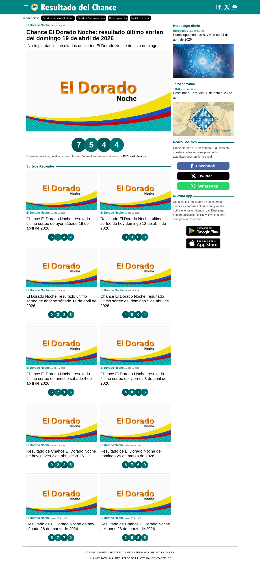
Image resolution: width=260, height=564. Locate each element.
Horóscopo (180, 30)
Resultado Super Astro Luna (91, 18)
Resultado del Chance (117, 552)
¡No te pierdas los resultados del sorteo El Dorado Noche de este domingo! (92, 45)
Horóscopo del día (118, 18)
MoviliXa (107, 558)
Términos (142, 552)
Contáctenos (161, 558)
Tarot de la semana (140, 18)
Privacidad (158, 552)
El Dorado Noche (38, 25)
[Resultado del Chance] (74, 7)
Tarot (176, 89)
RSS (171, 552)
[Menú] (25, 5)
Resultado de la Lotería (132, 558)
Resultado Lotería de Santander (58, 18)
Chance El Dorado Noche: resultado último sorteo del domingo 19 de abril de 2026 (94, 35)
